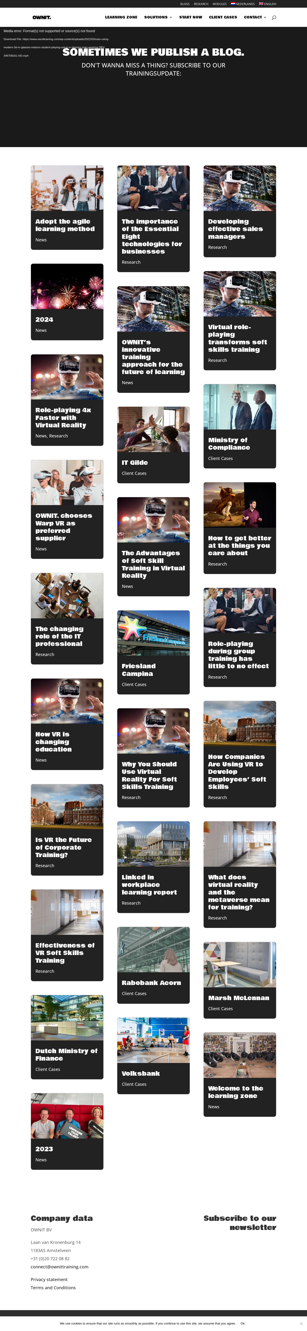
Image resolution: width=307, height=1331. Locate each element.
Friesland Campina (139, 670)
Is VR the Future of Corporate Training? (63, 847)
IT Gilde (135, 462)
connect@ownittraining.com (60, 1267)
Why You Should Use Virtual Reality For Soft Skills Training (149, 776)
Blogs (185, 4)
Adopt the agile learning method (65, 225)
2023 (44, 1149)
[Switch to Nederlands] (243, 5)
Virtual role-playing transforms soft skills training (237, 338)
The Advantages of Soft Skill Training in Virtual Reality (153, 564)
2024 (44, 319)
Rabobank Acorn (151, 983)
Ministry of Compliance (229, 444)
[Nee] (301, 1323)
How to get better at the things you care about (239, 546)
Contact (253, 18)
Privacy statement (49, 1279)
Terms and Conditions (53, 1287)
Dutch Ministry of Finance (66, 1055)
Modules (220, 4)
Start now (190, 18)
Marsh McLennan (238, 998)
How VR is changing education (53, 742)
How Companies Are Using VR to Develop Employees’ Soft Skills (237, 772)
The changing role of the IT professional (59, 637)
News (41, 240)
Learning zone (121, 18)
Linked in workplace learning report (149, 885)
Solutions (156, 18)
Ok (243, 1323)
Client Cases (47, 1069)
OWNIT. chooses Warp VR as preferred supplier (63, 527)
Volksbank (141, 1073)
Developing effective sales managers (235, 229)
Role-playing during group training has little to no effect (238, 655)
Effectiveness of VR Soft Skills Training (65, 953)
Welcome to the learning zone (235, 1092)
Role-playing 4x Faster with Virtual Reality (63, 418)
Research (201, 4)
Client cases (223, 18)
